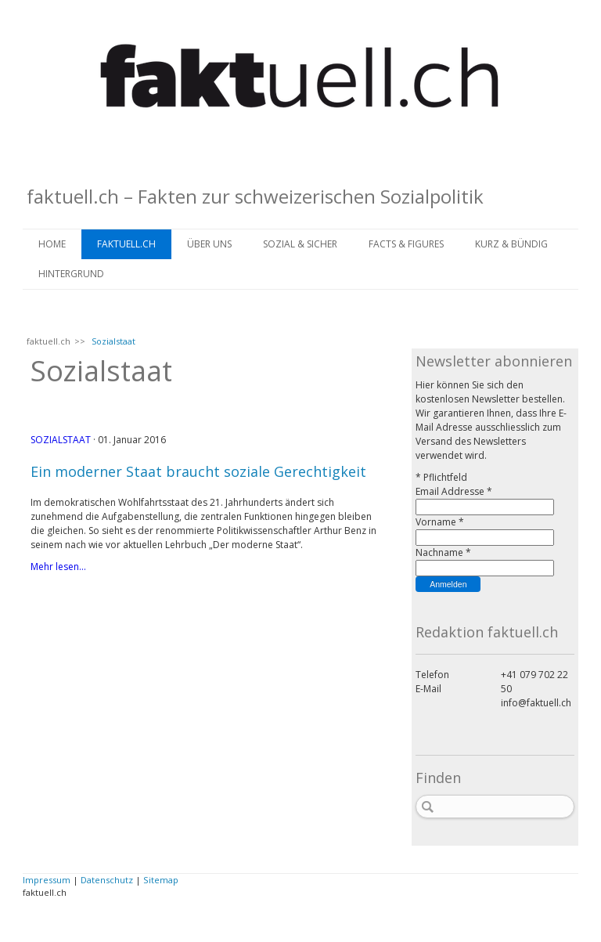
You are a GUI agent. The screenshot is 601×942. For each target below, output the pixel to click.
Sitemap (160, 880)
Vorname (440, 522)
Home (52, 244)
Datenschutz (107, 880)
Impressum (46, 880)
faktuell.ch (126, 244)
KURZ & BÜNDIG (511, 244)
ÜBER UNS (209, 244)
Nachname (443, 552)
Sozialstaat (61, 439)
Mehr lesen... (58, 566)
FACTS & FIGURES (406, 244)
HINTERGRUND (71, 273)
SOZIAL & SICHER (300, 244)
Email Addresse (454, 491)
